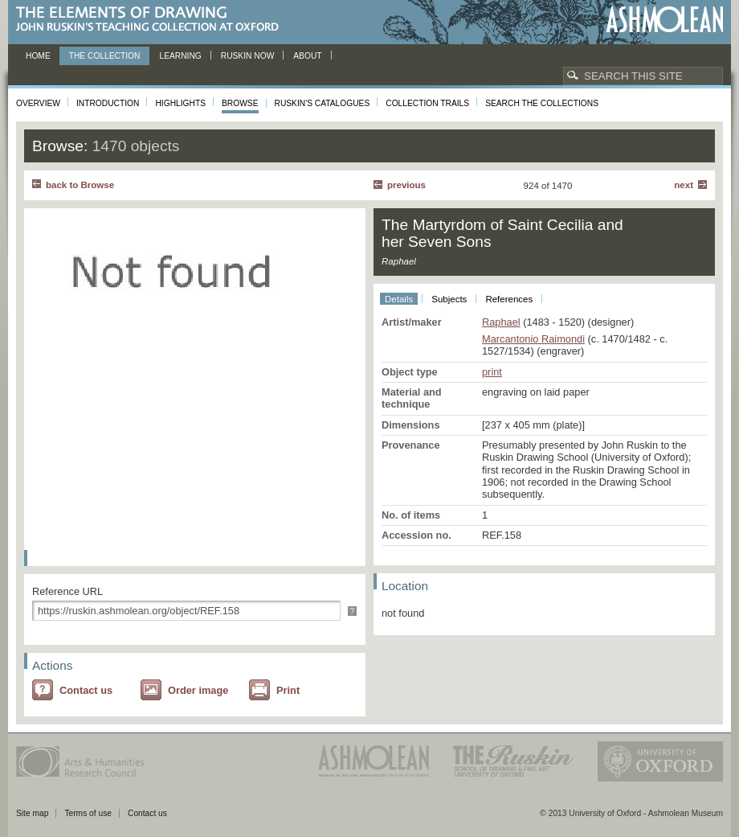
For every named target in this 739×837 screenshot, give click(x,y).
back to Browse (80, 185)
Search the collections (541, 103)
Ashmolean (664, 19)
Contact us (85, 690)
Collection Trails (427, 103)
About (307, 55)
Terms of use (88, 813)
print (492, 372)
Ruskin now (248, 55)
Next (683, 185)
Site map (32, 813)
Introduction (107, 103)
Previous (406, 185)
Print (288, 690)
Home (38, 55)
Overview (38, 103)
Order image (198, 690)
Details (399, 299)
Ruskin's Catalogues (322, 103)
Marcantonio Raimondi (533, 339)
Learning (180, 55)
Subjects (449, 299)
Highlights (180, 103)
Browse (240, 103)
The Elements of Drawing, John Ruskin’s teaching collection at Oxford (152, 19)
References (509, 299)
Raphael (501, 322)
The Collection (105, 55)
